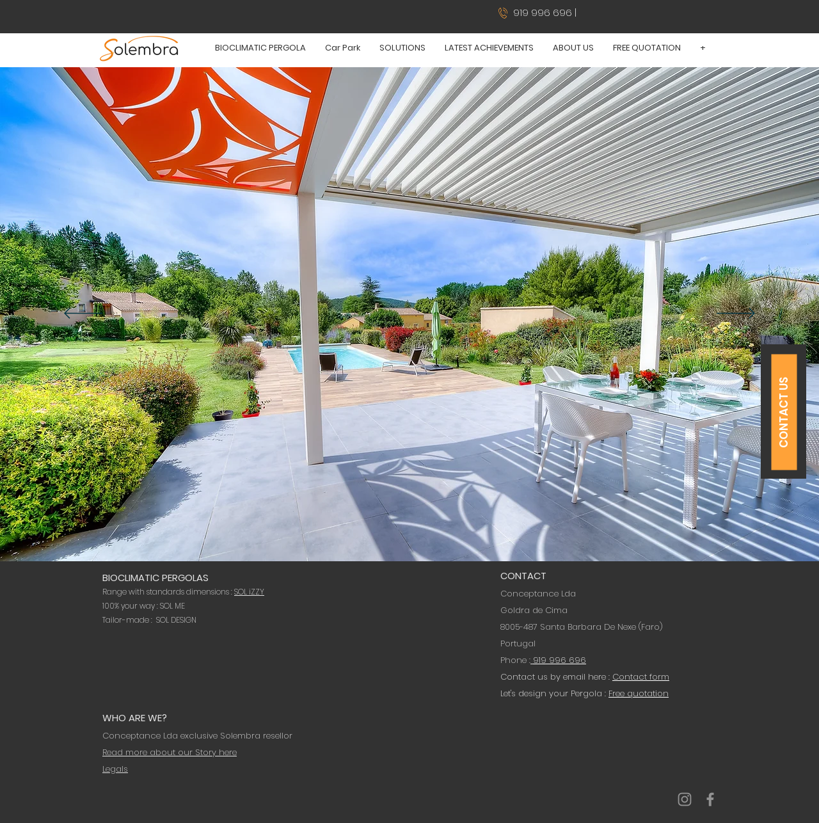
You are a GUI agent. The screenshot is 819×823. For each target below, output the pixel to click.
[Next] (736, 314)
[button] (260, 47)
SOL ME (172, 605)
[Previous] (83, 314)
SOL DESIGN (176, 619)
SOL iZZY (249, 591)
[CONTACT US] (784, 412)
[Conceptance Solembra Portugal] (685, 799)
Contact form (640, 677)
